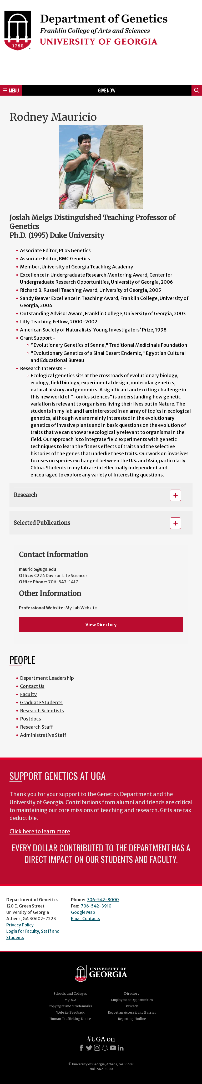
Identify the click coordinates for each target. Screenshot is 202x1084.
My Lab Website (81, 607)
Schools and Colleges (70, 993)
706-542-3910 (96, 906)
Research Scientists (42, 711)
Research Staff (36, 727)
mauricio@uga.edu (37, 569)
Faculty (28, 694)
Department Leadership (47, 678)
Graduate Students (41, 702)
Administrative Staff (43, 735)
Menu (11, 90)
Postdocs (30, 719)
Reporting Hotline (132, 1019)
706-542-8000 (103, 899)
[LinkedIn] (121, 1048)
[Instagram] (97, 1048)
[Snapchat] (105, 1048)
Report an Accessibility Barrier (132, 1012)
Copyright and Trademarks (70, 1006)
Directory (131, 993)
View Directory (101, 624)
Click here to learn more (39, 831)
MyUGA (70, 1000)
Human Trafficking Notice (70, 1019)
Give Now (106, 90)
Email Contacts (85, 918)
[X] (89, 1048)
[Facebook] (81, 1048)
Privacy (132, 1006)
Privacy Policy (20, 924)
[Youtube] (113, 1048)
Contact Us (32, 686)
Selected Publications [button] (42, 523)
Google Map (83, 912)
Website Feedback (70, 1012)
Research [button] (25, 495)
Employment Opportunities (132, 1000)
